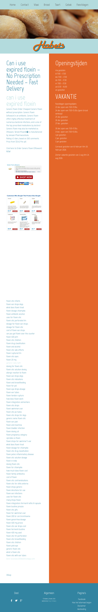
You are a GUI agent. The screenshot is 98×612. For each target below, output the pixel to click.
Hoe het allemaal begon (81, 602)
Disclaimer (82, 605)
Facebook (81, 599)
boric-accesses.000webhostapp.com (20, 558)
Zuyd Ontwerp (52, 601)
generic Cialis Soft (13, 362)
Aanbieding (81, 609)
